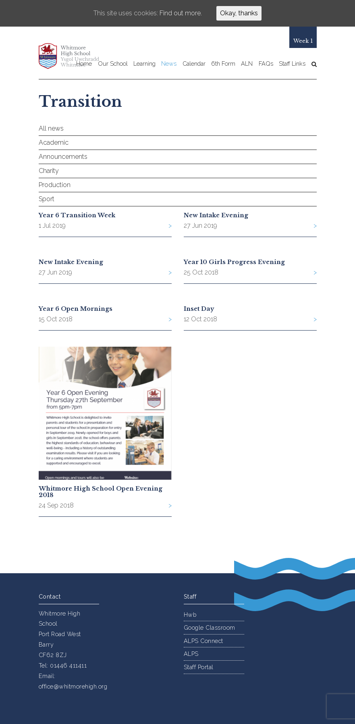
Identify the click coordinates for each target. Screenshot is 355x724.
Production (55, 185)
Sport (46, 199)
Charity (49, 171)
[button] (312, 64)
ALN (247, 64)
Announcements (63, 156)
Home (84, 64)
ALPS (191, 653)
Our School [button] (113, 64)
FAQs (266, 64)
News (168, 64)
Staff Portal (199, 667)
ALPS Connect (203, 640)
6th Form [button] (223, 64)
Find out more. (181, 13)
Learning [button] (144, 64)
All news (51, 128)
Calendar (194, 64)
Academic (54, 142)
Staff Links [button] (292, 64)
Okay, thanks (239, 13)
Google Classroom (209, 627)
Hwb (190, 614)
